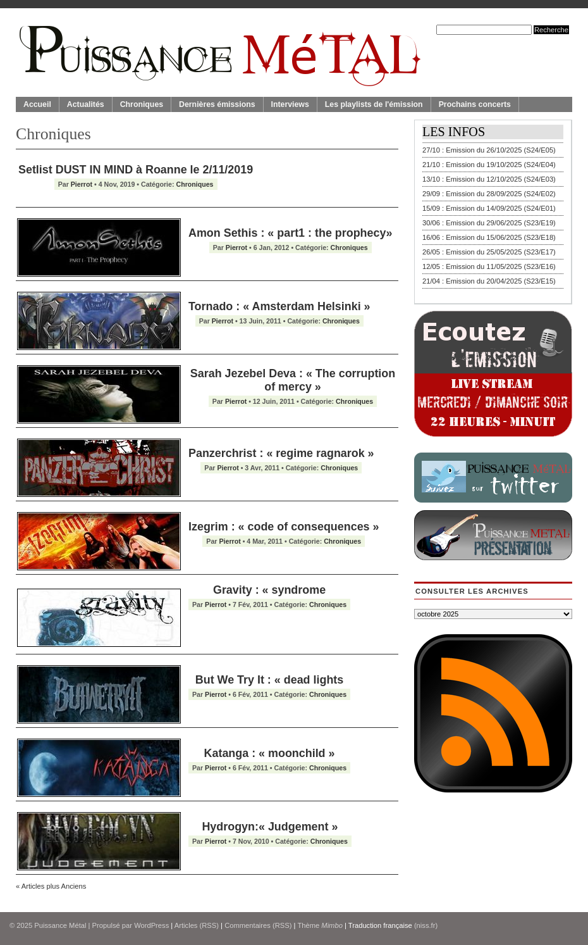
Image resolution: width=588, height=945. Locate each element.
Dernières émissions (217, 104)
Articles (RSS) (197, 925)
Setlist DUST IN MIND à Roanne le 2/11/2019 (135, 169)
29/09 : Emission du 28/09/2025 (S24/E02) (489, 193)
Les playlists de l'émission (374, 104)
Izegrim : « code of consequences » (283, 526)
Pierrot (81, 184)
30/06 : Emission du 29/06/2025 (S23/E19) (489, 223)
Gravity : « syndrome (269, 590)
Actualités (85, 104)
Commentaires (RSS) (257, 925)
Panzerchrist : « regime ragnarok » (281, 453)
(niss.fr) (426, 925)
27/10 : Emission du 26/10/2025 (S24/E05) (489, 150)
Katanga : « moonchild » (269, 753)
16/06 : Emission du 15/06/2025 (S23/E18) (489, 237)
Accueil (37, 104)
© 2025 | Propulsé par (71, 925)
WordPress (151, 925)
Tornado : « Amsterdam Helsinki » (279, 306)
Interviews (290, 104)
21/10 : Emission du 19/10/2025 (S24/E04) (489, 164)
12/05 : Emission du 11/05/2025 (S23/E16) (489, 266)
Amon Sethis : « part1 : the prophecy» (290, 233)
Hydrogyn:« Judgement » (270, 826)
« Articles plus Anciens (51, 886)
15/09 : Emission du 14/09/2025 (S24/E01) (489, 208)
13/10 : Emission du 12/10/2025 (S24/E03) (489, 179)
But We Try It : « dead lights (269, 679)
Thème (320, 925)
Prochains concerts (475, 104)
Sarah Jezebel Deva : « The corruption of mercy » (292, 380)
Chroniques (141, 104)
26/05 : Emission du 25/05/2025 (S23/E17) (489, 252)
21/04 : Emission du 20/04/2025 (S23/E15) (489, 281)
